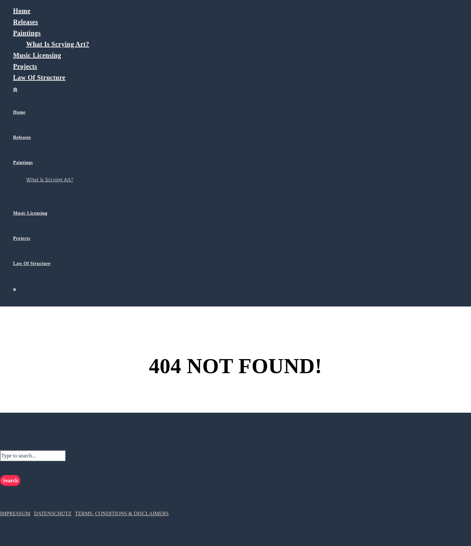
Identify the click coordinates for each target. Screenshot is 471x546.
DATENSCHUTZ (53, 513)
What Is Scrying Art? (57, 44)
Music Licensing (37, 55)
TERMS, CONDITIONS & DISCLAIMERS (121, 513)
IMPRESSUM (15, 513)
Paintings (27, 33)
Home (21, 10)
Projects (25, 66)
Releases (25, 21)
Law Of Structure (39, 77)
